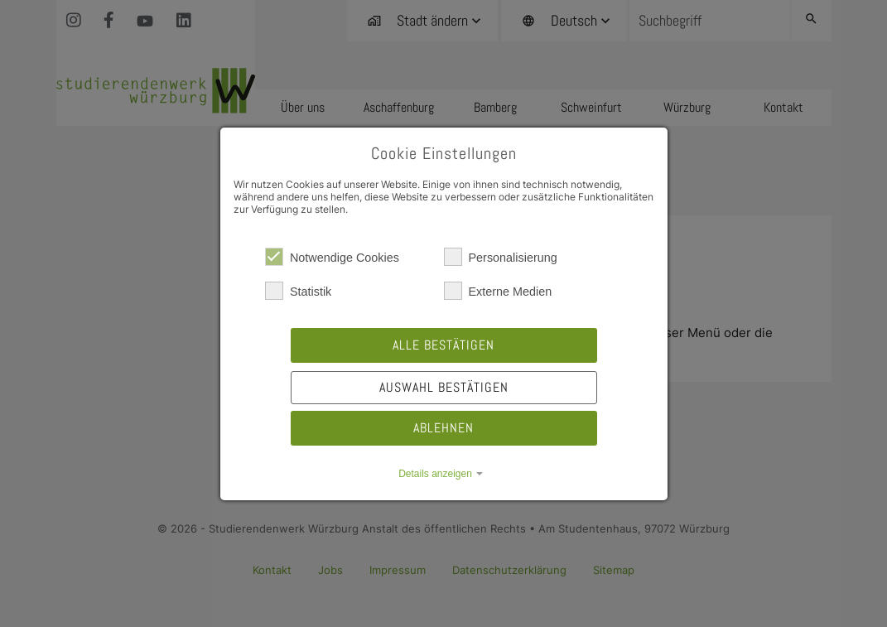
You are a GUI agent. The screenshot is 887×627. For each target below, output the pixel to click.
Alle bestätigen (443, 345)
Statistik (298, 291)
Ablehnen (443, 427)
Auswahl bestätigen (444, 387)
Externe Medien (498, 291)
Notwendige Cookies (332, 257)
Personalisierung (500, 257)
